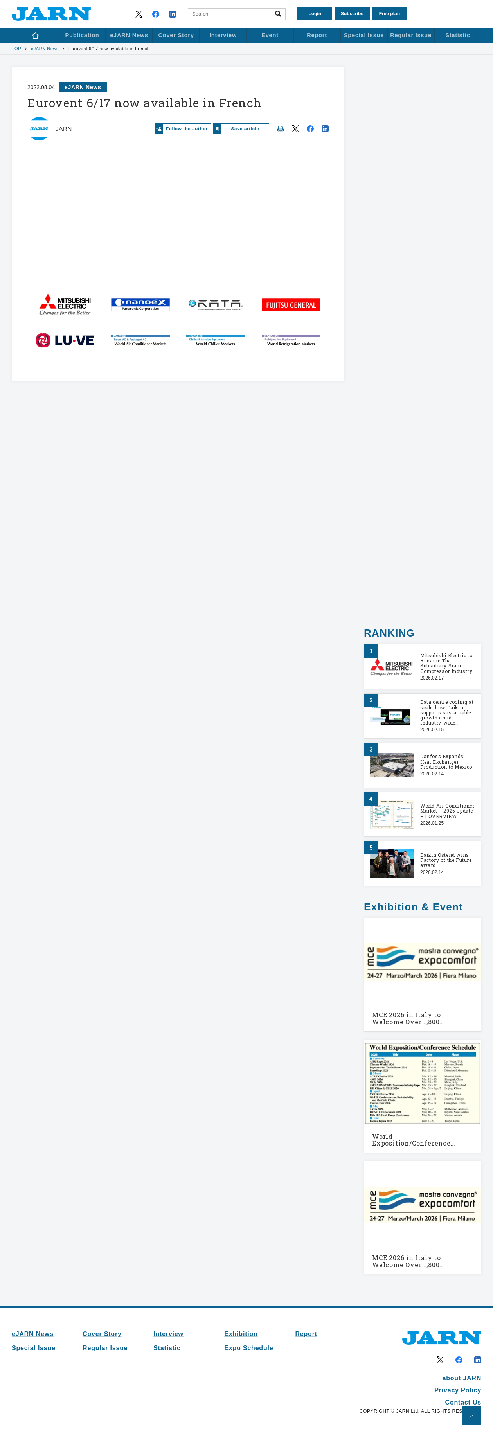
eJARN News (45, 49)
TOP (16, 49)
